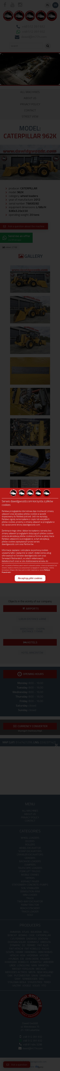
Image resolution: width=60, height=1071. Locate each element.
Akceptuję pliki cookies (30, 578)
